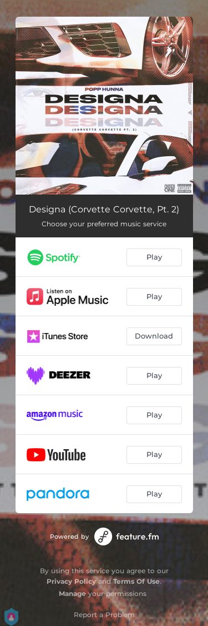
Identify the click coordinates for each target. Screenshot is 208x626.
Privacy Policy (71, 581)
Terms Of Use (136, 581)
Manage (72, 593)
